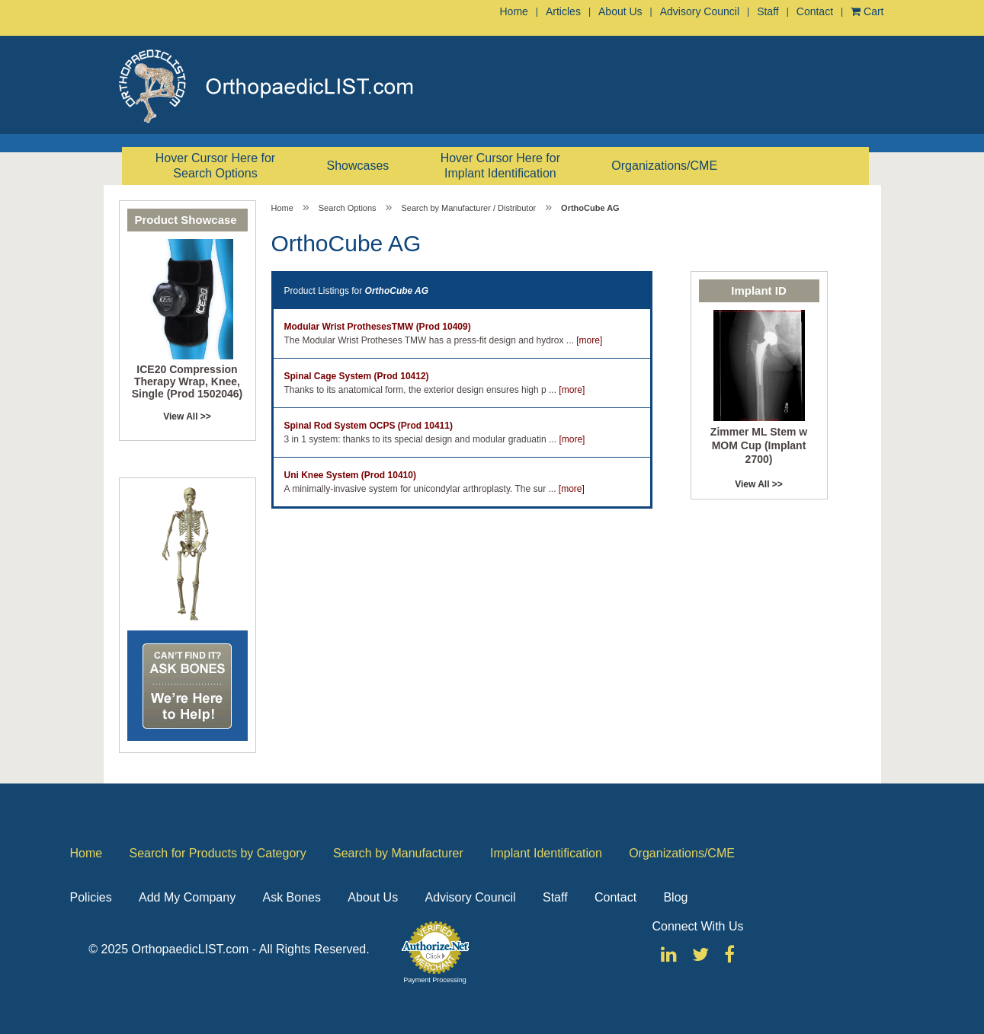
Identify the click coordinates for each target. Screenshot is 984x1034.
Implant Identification (546, 853)
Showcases (358, 165)
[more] (589, 340)
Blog (675, 897)
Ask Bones (292, 897)
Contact (814, 11)
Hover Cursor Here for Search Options (215, 166)
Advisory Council (699, 11)
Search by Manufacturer (398, 853)
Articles (563, 11)
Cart (867, 11)
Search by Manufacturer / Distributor (468, 207)
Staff (768, 11)
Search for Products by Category (218, 853)
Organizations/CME (664, 165)
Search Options (348, 207)
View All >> (187, 416)
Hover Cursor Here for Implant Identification (500, 166)
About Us (620, 11)
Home (514, 11)
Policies (91, 897)
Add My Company (187, 897)
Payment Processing (434, 980)
